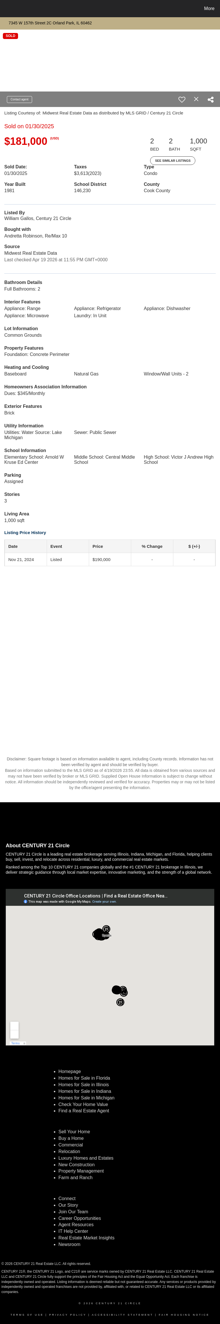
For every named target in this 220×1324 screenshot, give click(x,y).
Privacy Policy (68, 1314)
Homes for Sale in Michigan (86, 1097)
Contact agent (19, 99)
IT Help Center (73, 1231)
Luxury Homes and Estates (85, 1158)
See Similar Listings (172, 160)
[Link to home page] (6, 8)
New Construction (77, 1164)
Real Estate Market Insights (86, 1237)
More (209, 8)
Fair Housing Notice (184, 1314)
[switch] (182, 99)
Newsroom (69, 1244)
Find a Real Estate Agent (83, 1110)
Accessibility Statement (122, 1314)
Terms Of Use (27, 1314)
